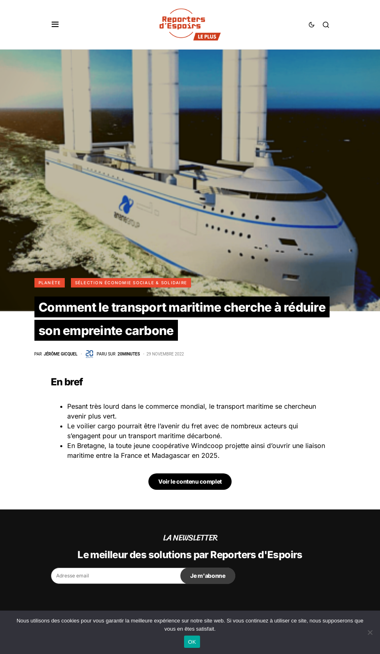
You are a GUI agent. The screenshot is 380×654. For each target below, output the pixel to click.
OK (192, 642)
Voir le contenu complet (190, 481)
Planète (50, 282)
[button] (55, 24)
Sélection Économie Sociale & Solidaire (131, 282)
